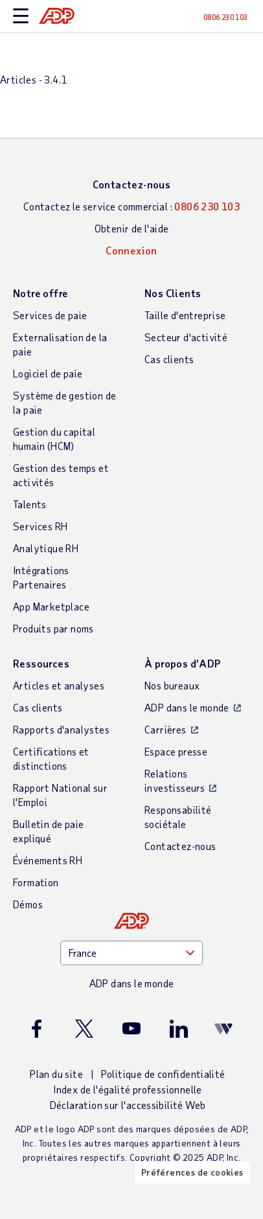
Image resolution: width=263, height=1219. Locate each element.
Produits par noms (53, 628)
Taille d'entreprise (185, 315)
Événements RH (47, 860)
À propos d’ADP (182, 663)
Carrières (165, 729)
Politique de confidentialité (163, 1074)
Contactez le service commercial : (131, 206)
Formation (36, 882)
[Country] (131, 953)
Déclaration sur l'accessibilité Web (128, 1105)
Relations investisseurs (174, 780)
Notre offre (40, 293)
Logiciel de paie (47, 373)
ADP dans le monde (186, 707)
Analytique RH (45, 548)
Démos (28, 904)
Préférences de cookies (192, 1172)
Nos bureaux (172, 685)
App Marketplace (51, 606)
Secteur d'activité (185, 337)
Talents (30, 504)
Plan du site (56, 1074)
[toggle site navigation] (21, 16)
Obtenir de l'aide (132, 228)
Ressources (41, 663)
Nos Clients (172, 293)
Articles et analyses (58, 685)
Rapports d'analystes (61, 729)
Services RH (40, 526)
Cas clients (169, 359)
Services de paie (50, 315)
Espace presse (175, 751)
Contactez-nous (132, 184)
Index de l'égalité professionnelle (127, 1089)
